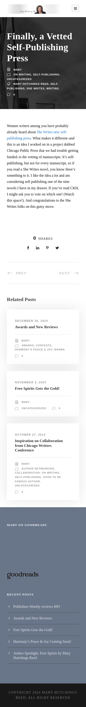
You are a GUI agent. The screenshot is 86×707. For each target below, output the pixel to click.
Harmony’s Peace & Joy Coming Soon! (42, 641)
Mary (18, 69)
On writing (22, 74)
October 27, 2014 (30, 434)
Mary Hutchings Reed (31, 84)
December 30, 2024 (31, 321)
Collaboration (27, 472)
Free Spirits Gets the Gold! (37, 388)
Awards (28, 345)
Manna (59, 349)
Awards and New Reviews (36, 327)
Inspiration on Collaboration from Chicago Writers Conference (39, 445)
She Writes (35, 88)
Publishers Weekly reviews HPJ (36, 606)
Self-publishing (46, 74)
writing (53, 88)
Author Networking (38, 468)
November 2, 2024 (30, 382)
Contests (43, 345)
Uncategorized (19, 79)
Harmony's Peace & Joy (34, 349)
